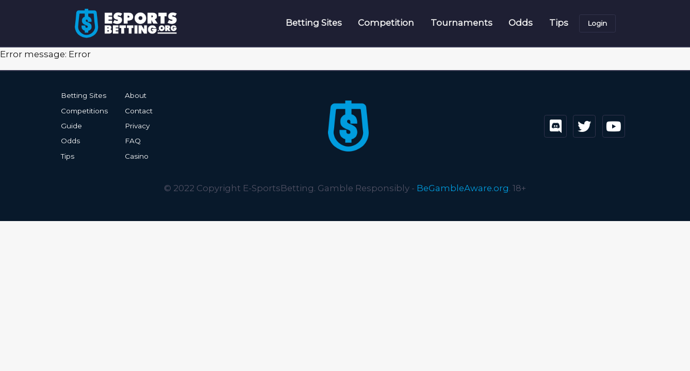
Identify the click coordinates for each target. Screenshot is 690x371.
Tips (558, 23)
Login (597, 23)
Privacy (137, 126)
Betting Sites (314, 23)
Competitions (84, 111)
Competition (386, 23)
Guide (71, 126)
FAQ (133, 141)
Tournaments (461, 23)
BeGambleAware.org (463, 188)
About (135, 95)
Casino (137, 156)
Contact (139, 111)
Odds (520, 23)
